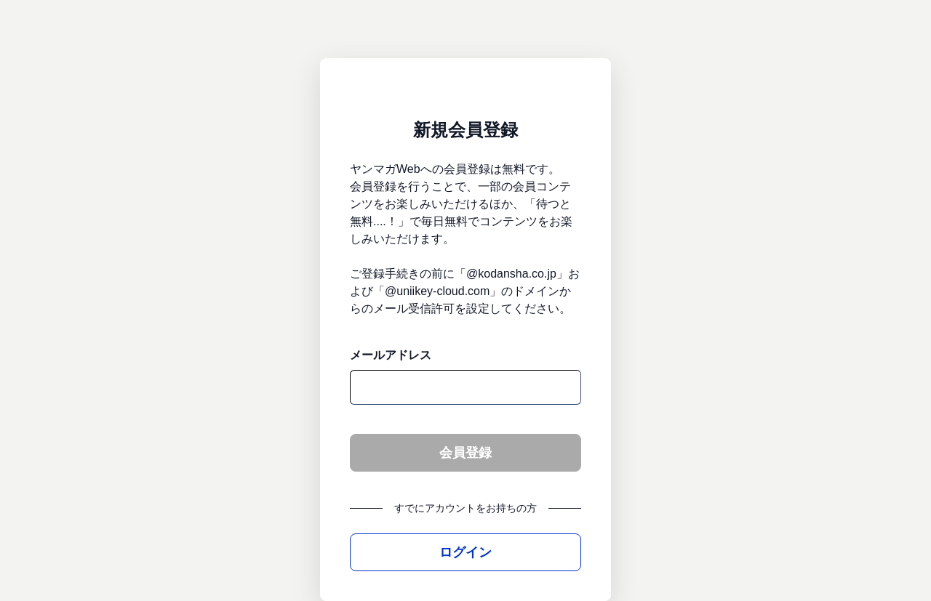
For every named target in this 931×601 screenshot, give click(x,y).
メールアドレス (390, 355)
